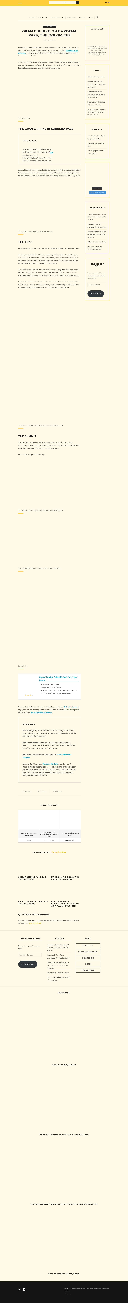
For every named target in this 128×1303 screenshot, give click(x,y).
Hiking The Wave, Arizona (95, 77)
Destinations (57, 18)
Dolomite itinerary (71, 707)
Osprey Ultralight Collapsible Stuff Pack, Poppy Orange (58, 678)
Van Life (72, 18)
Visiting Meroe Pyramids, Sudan (64, 1274)
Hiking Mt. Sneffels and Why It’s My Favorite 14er (64, 1135)
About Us (43, 18)
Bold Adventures (88, 952)
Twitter (42, 791)
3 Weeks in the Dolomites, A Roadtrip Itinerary (65, 878)
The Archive (87, 970)
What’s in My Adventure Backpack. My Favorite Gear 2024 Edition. (96, 84)
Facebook (26, 791)
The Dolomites (49, 26)
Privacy (69, 1294)
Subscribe (95, 294)
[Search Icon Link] (97, 17)
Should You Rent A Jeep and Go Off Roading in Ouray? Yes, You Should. (96, 112)
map (51, 152)
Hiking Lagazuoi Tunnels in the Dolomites (33, 903)
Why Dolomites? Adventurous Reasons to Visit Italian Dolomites (65, 904)
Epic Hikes (88, 946)
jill (54, 40)
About (65, 1294)
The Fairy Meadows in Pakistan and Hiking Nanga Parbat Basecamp (96, 94)
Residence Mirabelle (50, 764)
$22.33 (29, 840)
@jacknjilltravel (35, 923)
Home (32, 18)
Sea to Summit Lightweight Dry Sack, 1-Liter (49, 834)
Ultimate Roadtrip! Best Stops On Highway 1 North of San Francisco (96, 234)
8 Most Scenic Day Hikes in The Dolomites (32, 878)
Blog (90, 18)
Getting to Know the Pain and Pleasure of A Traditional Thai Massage (96, 216)
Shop (81, 18)
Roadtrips (88, 958)
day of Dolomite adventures (41, 712)
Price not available (49, 840)
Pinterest (57, 791)
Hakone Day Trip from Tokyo (96, 242)
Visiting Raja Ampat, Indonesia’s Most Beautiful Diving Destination (64, 1204)
